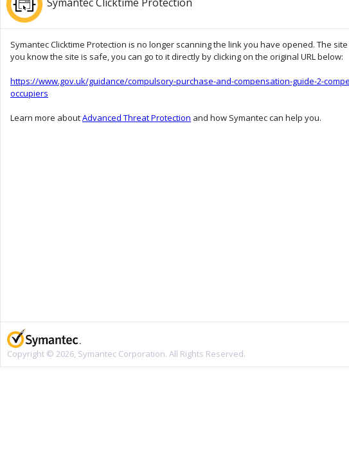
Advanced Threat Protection (136, 117)
